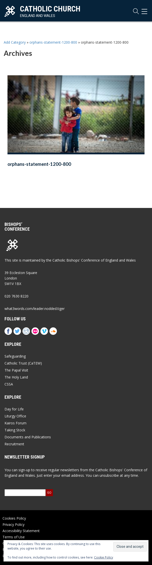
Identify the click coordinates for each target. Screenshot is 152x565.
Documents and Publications (27, 437)
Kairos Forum (15, 423)
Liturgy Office (15, 416)
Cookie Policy (103, 557)
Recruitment (14, 444)
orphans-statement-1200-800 (53, 42)
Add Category (15, 42)
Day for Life (14, 409)
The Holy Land (16, 377)
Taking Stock (14, 430)
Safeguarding (15, 356)
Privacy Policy (13, 524)
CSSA (8, 384)
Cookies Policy (14, 518)
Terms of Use (13, 537)
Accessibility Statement (21, 530)
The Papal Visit (16, 370)
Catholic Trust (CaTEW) (23, 363)
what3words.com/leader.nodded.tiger (34, 308)
